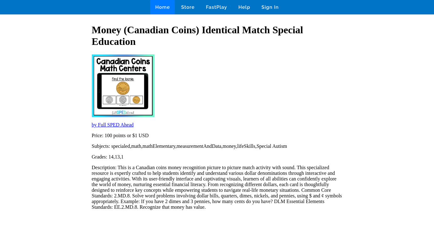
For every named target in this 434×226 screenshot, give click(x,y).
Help (244, 7)
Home (162, 7)
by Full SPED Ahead (113, 124)
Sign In (270, 7)
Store (188, 7)
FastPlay (216, 7)
